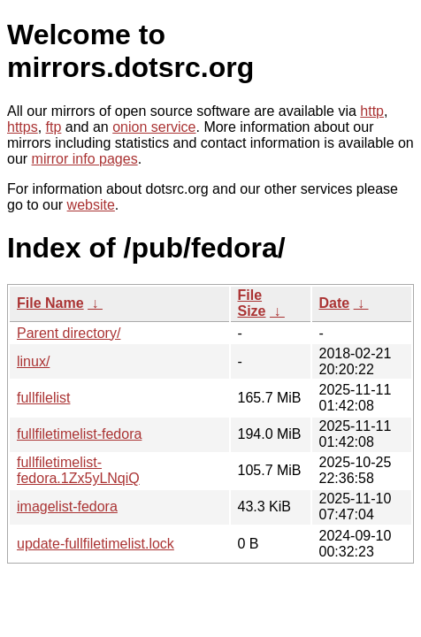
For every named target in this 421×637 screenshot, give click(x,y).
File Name (50, 303)
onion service (153, 126)
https (22, 126)
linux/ (33, 361)
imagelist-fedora (67, 506)
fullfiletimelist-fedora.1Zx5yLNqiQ (78, 470)
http (372, 111)
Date (334, 303)
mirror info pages (85, 158)
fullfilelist (43, 397)
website (91, 204)
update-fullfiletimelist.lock (95, 543)
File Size (252, 303)
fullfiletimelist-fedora (79, 433)
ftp (54, 126)
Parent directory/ (68, 333)
